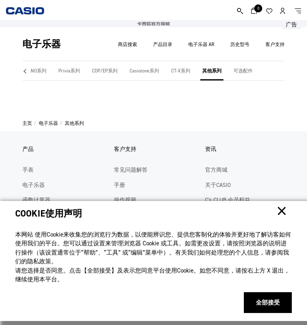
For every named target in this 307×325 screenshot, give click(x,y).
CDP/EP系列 (105, 71)
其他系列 (211, 71)
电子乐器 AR (201, 44)
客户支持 (275, 44)
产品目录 (162, 44)
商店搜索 (127, 44)
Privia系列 (69, 71)
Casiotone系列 (144, 71)
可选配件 (243, 71)
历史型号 (239, 44)
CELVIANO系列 (31, 71)
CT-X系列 (180, 71)
